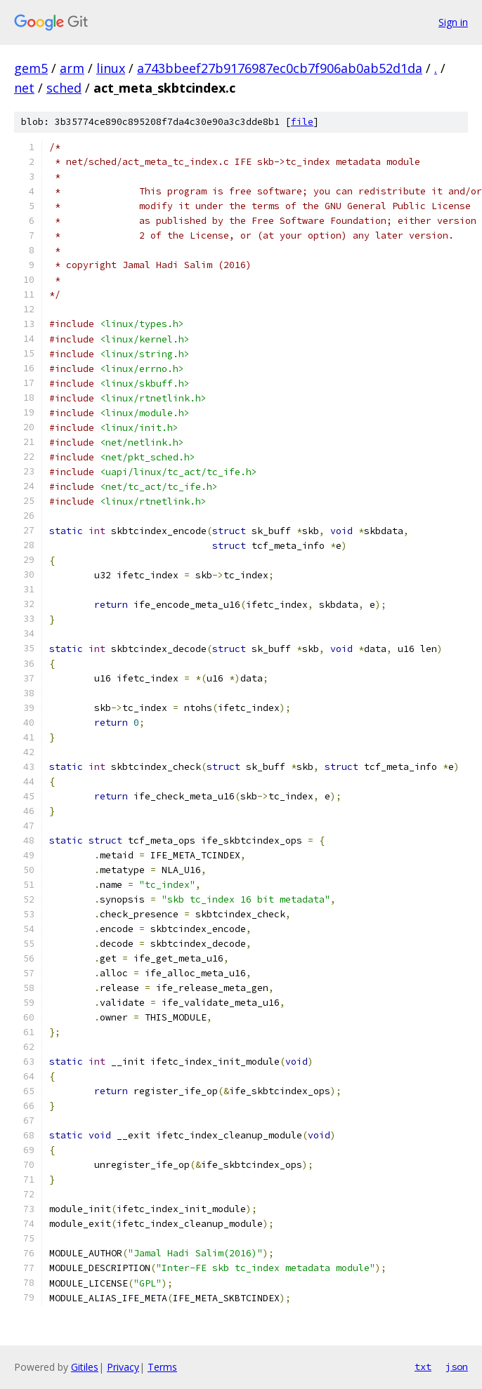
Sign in (453, 22)
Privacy (123, 1367)
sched (64, 87)
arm (72, 68)
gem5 (31, 68)
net (24, 87)
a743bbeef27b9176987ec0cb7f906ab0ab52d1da (279, 68)
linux (110, 68)
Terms (162, 1367)
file (302, 122)
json (456, 1366)
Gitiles (84, 1367)
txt (423, 1366)
